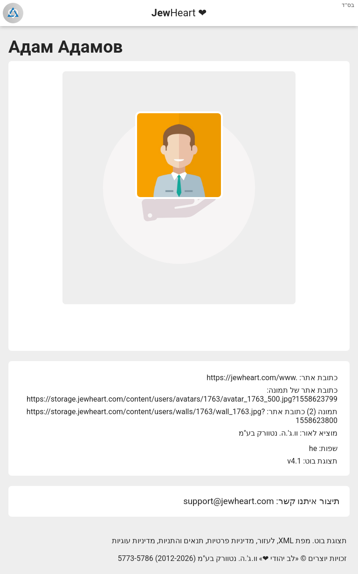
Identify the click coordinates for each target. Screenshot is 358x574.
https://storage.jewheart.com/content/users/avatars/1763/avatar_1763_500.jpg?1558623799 (182, 399)
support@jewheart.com (228, 501)
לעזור (266, 540)
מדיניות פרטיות (230, 540)
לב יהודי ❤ (278, 558)
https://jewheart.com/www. (252, 377)
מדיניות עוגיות (133, 540)
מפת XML (294, 540)
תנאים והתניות (181, 540)
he (313, 448)
